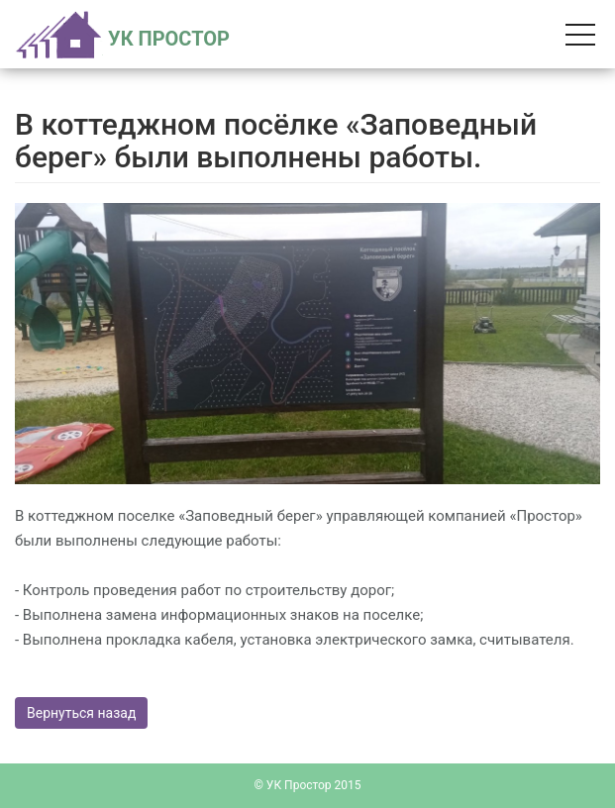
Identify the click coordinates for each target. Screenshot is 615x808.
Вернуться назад (81, 713)
